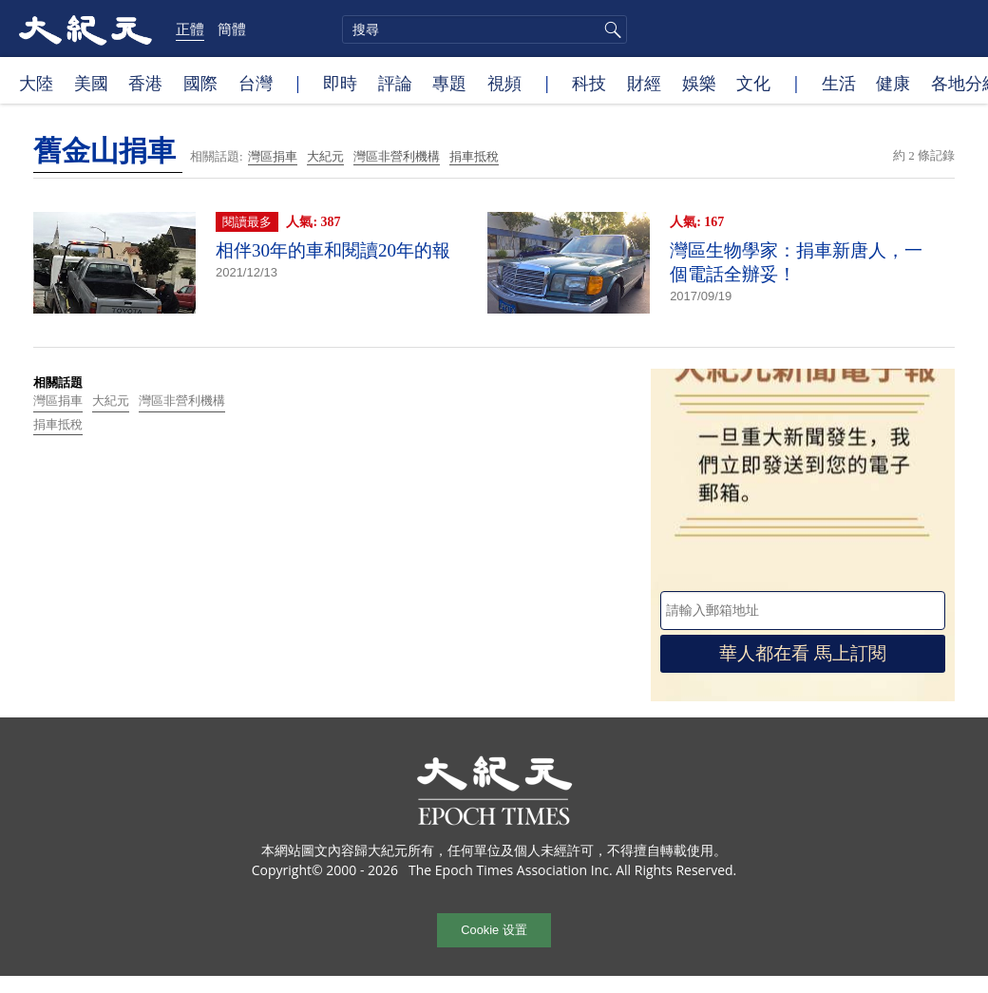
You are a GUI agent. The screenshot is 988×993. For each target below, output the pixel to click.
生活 (839, 82)
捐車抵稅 (474, 156)
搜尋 (610, 29)
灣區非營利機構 (396, 156)
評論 (395, 82)
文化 (753, 82)
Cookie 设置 (493, 930)
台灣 (255, 82)
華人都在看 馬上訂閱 (802, 653)
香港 (145, 82)
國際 (200, 82)
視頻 (504, 82)
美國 (91, 82)
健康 (893, 82)
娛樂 (699, 82)
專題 (449, 82)
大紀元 (325, 156)
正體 (190, 28)
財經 (644, 82)
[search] (484, 29)
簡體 (232, 28)
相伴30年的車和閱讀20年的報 (333, 250)
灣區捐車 (272, 156)
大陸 (36, 82)
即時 (340, 82)
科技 (589, 82)
